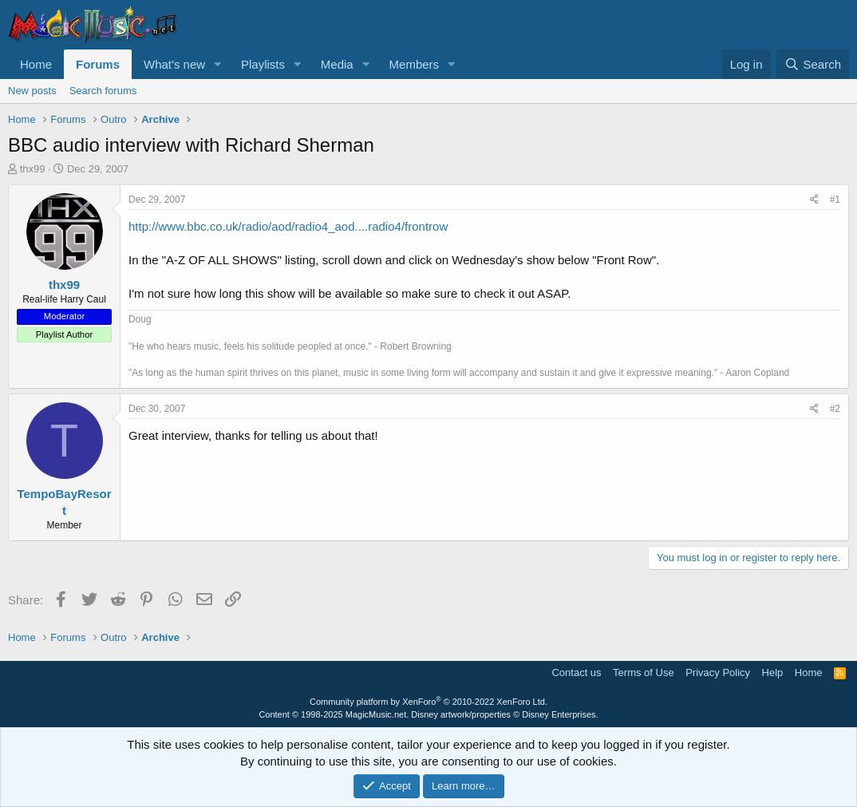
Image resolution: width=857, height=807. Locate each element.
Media (337, 64)
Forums (98, 64)
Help (773, 672)
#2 (835, 408)
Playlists (263, 64)
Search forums (103, 91)
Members (414, 64)
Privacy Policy (717, 672)
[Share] (814, 200)
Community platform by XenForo (428, 701)
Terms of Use (643, 672)
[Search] (812, 64)
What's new (174, 64)
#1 (835, 199)
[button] (218, 64)
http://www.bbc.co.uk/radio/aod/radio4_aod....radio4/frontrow (288, 226)
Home (36, 64)
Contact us (576, 672)
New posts (32, 91)
